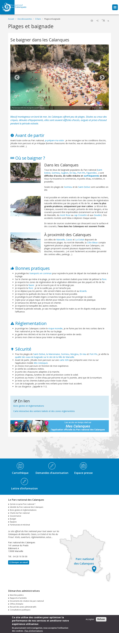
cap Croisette (80, 215)
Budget (13, 519)
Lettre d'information (24, 488)
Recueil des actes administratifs (23, 607)
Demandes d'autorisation (51, 473)
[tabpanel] (59, 78)
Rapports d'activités (18, 598)
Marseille (60, 239)
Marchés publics (17, 595)
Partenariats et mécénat (20, 524)
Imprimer (91, 20)
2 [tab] (102, 108)
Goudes (97, 215)
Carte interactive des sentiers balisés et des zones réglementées (44, 411)
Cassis (69, 239)
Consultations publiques (20, 610)
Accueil (11, 19)
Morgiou (74, 354)
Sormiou (56, 172)
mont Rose (65, 215)
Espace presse (83, 473)
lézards (83, 291)
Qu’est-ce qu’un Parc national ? (22, 504)
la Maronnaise (53, 354)
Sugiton (64, 172)
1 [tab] (99, 108)
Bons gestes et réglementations (28, 405)
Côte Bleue (92, 242)
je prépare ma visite (54, 140)
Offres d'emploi (16, 604)
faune (31, 285)
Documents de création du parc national (27, 601)
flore (104, 279)
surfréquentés (91, 175)
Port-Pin (81, 172)
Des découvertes (25, 19)
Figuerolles (91, 172)
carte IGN (64, 360)
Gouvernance (15, 516)
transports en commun (41, 273)
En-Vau (72, 172)
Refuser (101, 619)
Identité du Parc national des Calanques (26, 507)
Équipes (13, 522)
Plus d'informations (33, 631)
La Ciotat (79, 239)
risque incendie (55, 328)
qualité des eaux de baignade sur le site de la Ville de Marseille (44, 357)
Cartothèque (20, 473)
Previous (17, 78)
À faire (38, 19)
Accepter (90, 619)
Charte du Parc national (20, 513)
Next (102, 78)
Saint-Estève (84, 187)
